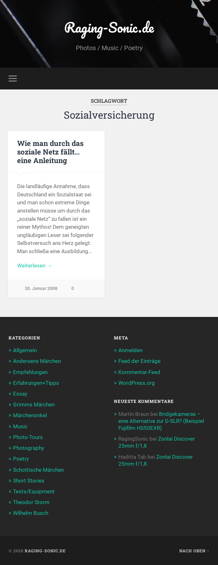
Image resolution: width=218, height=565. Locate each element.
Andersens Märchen (37, 361)
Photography (28, 448)
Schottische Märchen (38, 470)
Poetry (21, 459)
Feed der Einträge (139, 361)
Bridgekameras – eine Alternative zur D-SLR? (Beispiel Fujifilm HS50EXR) (161, 421)
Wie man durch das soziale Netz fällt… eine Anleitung (50, 151)
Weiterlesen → (34, 265)
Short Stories (28, 480)
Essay (20, 394)
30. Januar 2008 (41, 288)
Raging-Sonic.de (109, 27)
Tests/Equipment (34, 491)
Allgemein (25, 350)
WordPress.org (136, 383)
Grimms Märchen (34, 404)
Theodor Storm (31, 502)
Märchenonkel (30, 415)
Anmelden (130, 350)
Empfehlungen (30, 372)
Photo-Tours (28, 437)
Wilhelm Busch (30, 513)
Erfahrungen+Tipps (36, 383)
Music (20, 426)
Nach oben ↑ (194, 550)
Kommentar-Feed (139, 372)
